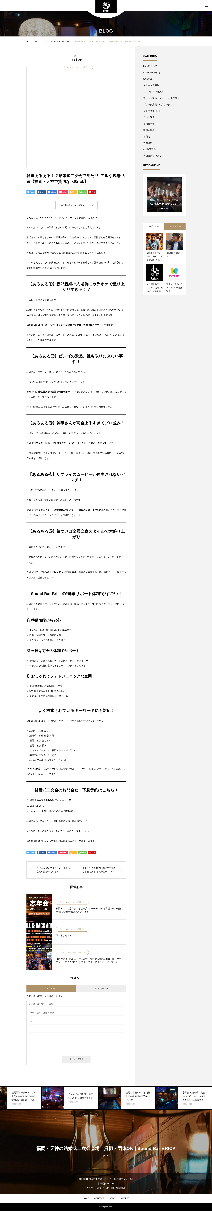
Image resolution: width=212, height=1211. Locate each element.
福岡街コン (149, 136)
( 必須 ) (41, 1004)
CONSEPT (99, 1198)
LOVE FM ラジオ (152, 72)
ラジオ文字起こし (152, 111)
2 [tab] (164, 208)
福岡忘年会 (149, 123)
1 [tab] (162, 208)
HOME (86, 1198)
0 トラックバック (101, 989)
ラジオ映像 (149, 117)
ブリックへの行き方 (153, 91)
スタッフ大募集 (151, 85)
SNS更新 (147, 79)
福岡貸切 (147, 143)
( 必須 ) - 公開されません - (42, 1013)
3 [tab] (167, 208)
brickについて (150, 66)
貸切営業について (152, 155)
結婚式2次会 (149, 149)
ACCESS (125, 1198)
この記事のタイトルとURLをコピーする (76, 205)
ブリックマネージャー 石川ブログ (76, 67)
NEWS (112, 1198)
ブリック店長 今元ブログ (156, 104)
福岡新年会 (149, 130)
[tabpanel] (164, 194)
